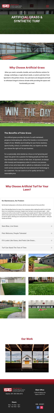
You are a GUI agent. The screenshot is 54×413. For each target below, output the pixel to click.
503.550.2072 (18, 394)
